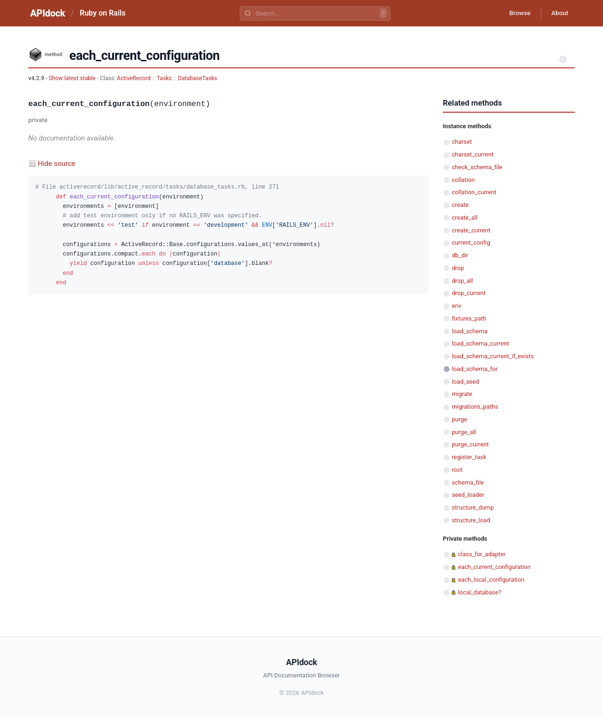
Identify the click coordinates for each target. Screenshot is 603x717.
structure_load (471, 520)
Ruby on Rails (102, 12)
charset (462, 141)
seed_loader (468, 494)
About (558, 13)
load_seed (465, 381)
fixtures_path (469, 318)
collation (463, 179)
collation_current (474, 192)
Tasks (164, 78)
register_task (469, 457)
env (456, 305)
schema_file (468, 482)
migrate (462, 393)
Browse (516, 13)
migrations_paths (475, 406)
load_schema (469, 331)
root (457, 469)
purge (459, 419)
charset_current (472, 154)
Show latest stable (73, 78)
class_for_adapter (481, 554)
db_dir (460, 255)
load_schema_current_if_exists (493, 356)
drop (458, 268)
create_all (464, 217)
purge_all (464, 432)
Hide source (56, 163)
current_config (471, 242)
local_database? (479, 592)
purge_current (470, 444)
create (460, 204)
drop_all (462, 280)
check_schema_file (477, 167)
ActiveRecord (134, 78)
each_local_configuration (491, 579)
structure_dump (473, 507)
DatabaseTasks (197, 78)
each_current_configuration (494, 566)
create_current (471, 230)
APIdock (47, 13)
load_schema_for (474, 368)
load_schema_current (480, 343)
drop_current (469, 293)
